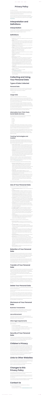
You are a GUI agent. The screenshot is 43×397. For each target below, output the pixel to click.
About (22, 1)
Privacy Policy (10, 394)
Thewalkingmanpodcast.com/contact (27, 387)
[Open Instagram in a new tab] (40, 1)
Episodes (19, 1)
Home (16, 1)
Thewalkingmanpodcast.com (17, 70)
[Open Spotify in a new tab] (39, 1)
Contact (25, 1)
